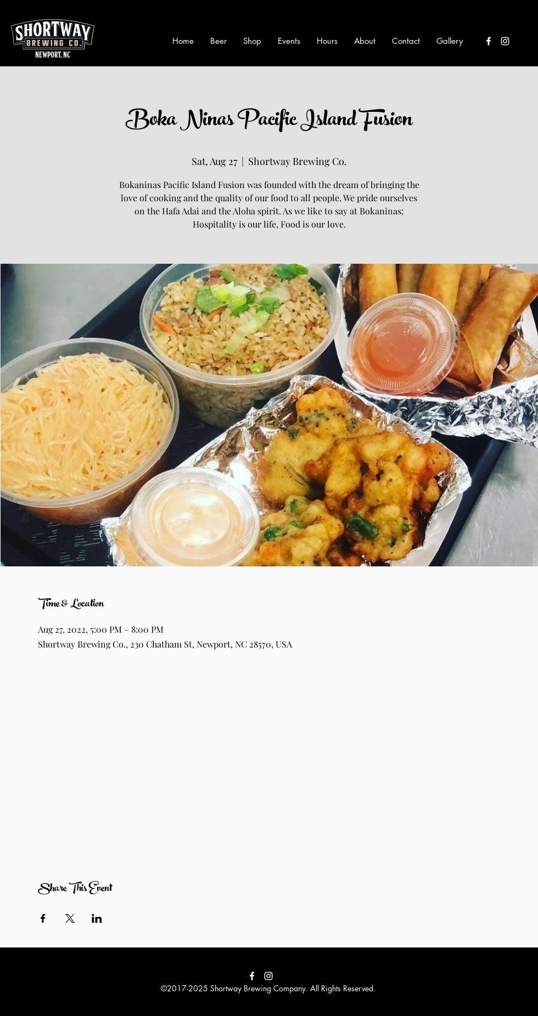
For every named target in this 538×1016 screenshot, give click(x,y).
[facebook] (488, 41)
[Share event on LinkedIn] (97, 918)
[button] (218, 41)
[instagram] (505, 41)
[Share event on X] (70, 918)
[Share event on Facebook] (43, 918)
